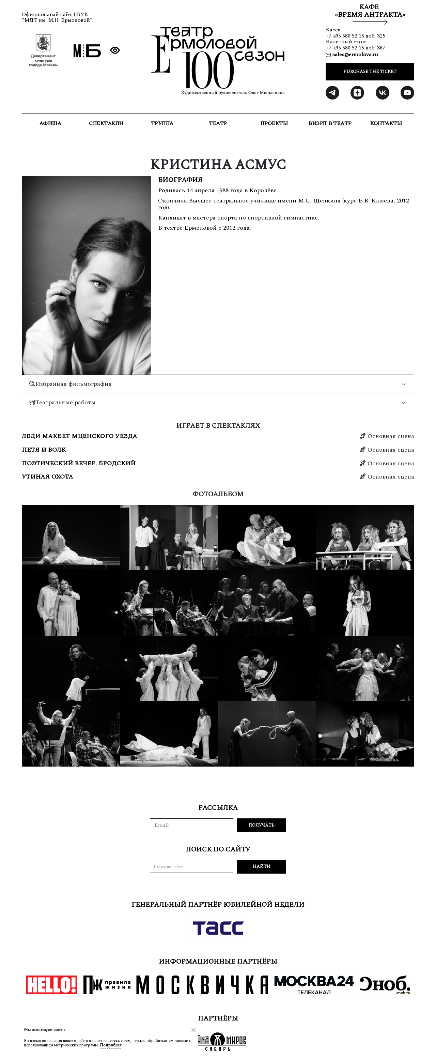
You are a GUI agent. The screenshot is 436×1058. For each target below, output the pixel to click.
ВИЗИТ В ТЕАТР (330, 123)
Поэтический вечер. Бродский (79, 463)
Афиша (50, 123)
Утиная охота (47, 476)
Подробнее (111, 1045)
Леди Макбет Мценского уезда (79, 436)
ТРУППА (162, 123)
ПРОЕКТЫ (274, 123)
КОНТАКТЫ (386, 123)
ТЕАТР (218, 123)
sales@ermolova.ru (354, 54)
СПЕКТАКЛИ (106, 123)
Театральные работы (62, 402)
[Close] (193, 1030)
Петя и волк (44, 450)
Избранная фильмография (70, 384)
